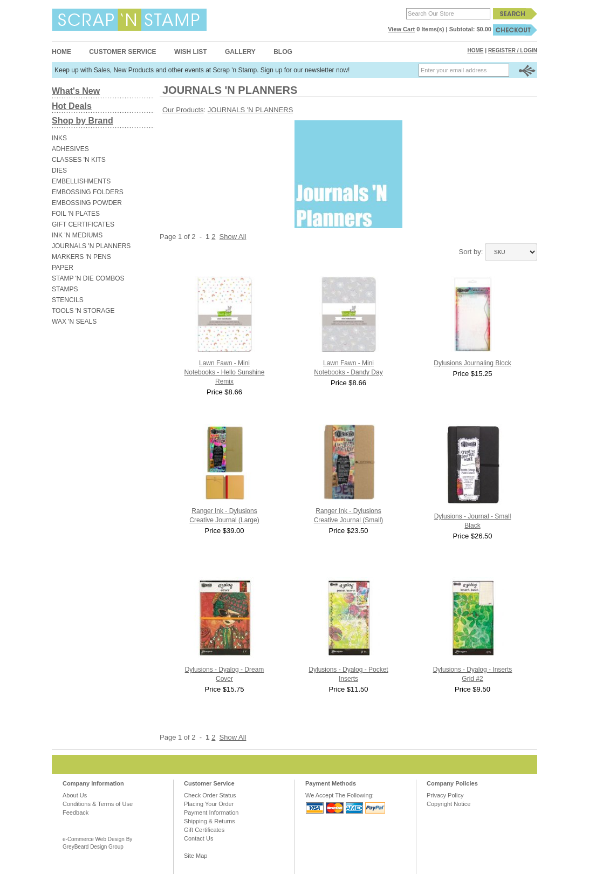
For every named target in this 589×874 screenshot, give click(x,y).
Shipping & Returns (209, 821)
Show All (233, 237)
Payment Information (211, 812)
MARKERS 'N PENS (81, 257)
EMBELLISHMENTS (81, 181)
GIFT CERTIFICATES (83, 224)
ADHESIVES (70, 149)
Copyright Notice (448, 804)
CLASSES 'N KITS (79, 159)
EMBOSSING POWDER (87, 203)
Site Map (195, 855)
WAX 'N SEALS (74, 321)
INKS (59, 138)
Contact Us (198, 838)
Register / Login (512, 50)
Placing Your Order (209, 804)
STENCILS (68, 300)
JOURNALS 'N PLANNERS (91, 246)
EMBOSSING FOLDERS (88, 192)
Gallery (240, 52)
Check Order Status (210, 795)
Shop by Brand (82, 120)
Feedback (75, 812)
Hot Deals (72, 106)
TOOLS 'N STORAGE (83, 311)
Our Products (183, 110)
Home (61, 52)
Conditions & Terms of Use (98, 804)
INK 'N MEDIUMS (77, 235)
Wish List (190, 52)
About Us (75, 795)
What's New (76, 90)
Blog (282, 52)
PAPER (62, 267)
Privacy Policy (445, 795)
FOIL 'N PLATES (76, 213)
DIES (59, 170)
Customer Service (122, 52)
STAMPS (65, 289)
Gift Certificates (204, 830)
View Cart (401, 29)
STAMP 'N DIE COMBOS (88, 278)
